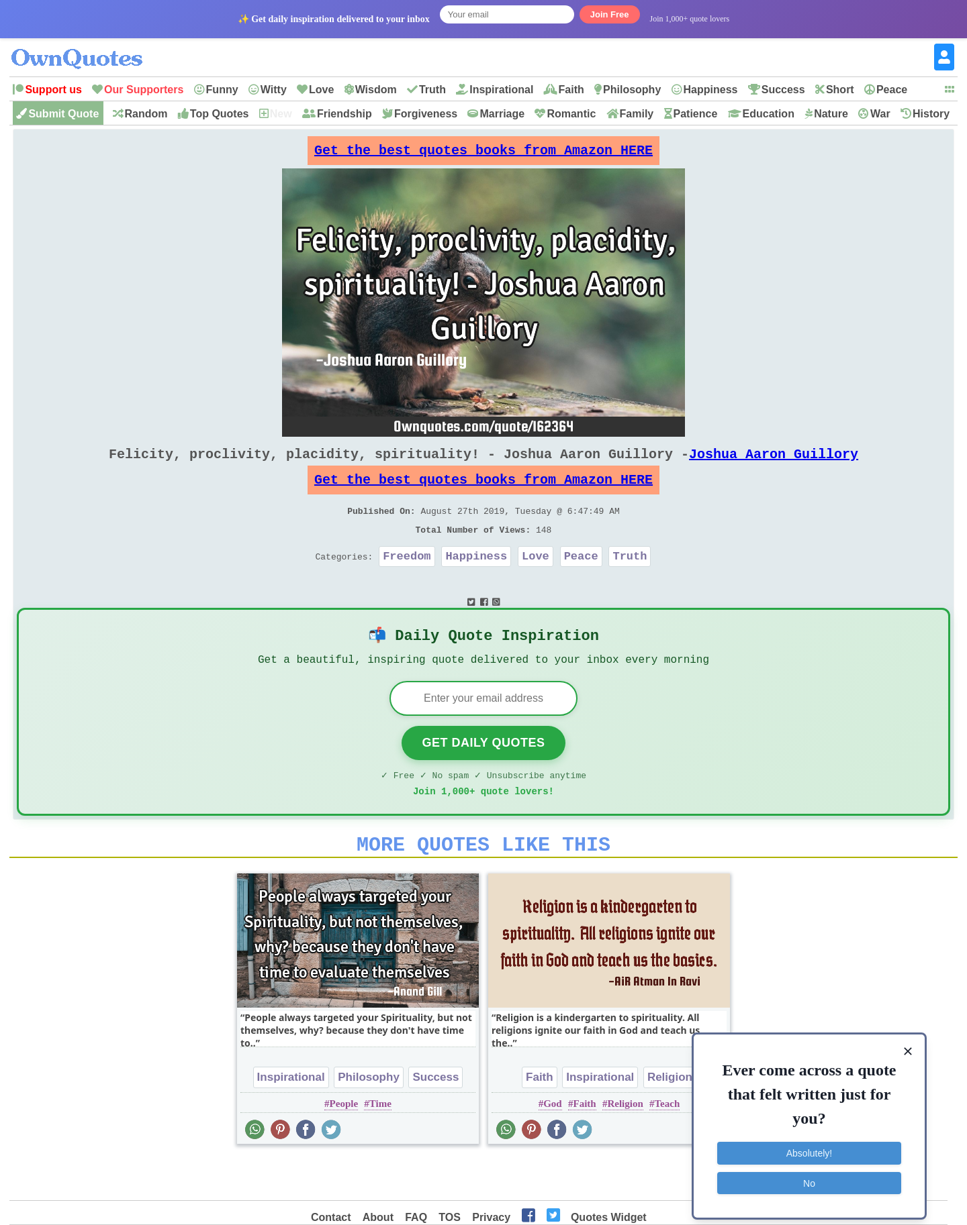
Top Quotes (219, 113)
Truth (432, 89)
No (809, 1174)
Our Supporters (143, 89)
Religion (669, 1118)
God (552, 1144)
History (931, 113)
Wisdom (376, 89)
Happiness (711, 89)
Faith (571, 89)
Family (637, 113)
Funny (222, 89)
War (880, 113)
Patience (696, 113)
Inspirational (501, 89)
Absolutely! (809, 1145)
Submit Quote (63, 113)
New (281, 113)
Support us (53, 89)
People (344, 1144)
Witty (274, 89)
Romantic (571, 113)
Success (783, 89)
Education (768, 113)
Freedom (406, 580)
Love (321, 89)
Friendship (344, 113)
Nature (831, 113)
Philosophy (632, 89)
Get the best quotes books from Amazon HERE (483, 154)
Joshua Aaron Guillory (773, 465)
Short (840, 89)
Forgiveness (425, 113)
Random (146, 113)
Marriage (501, 113)
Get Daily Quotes (483, 775)
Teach (667, 1144)
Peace (891, 89)
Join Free (609, 14)
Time (380, 1144)
